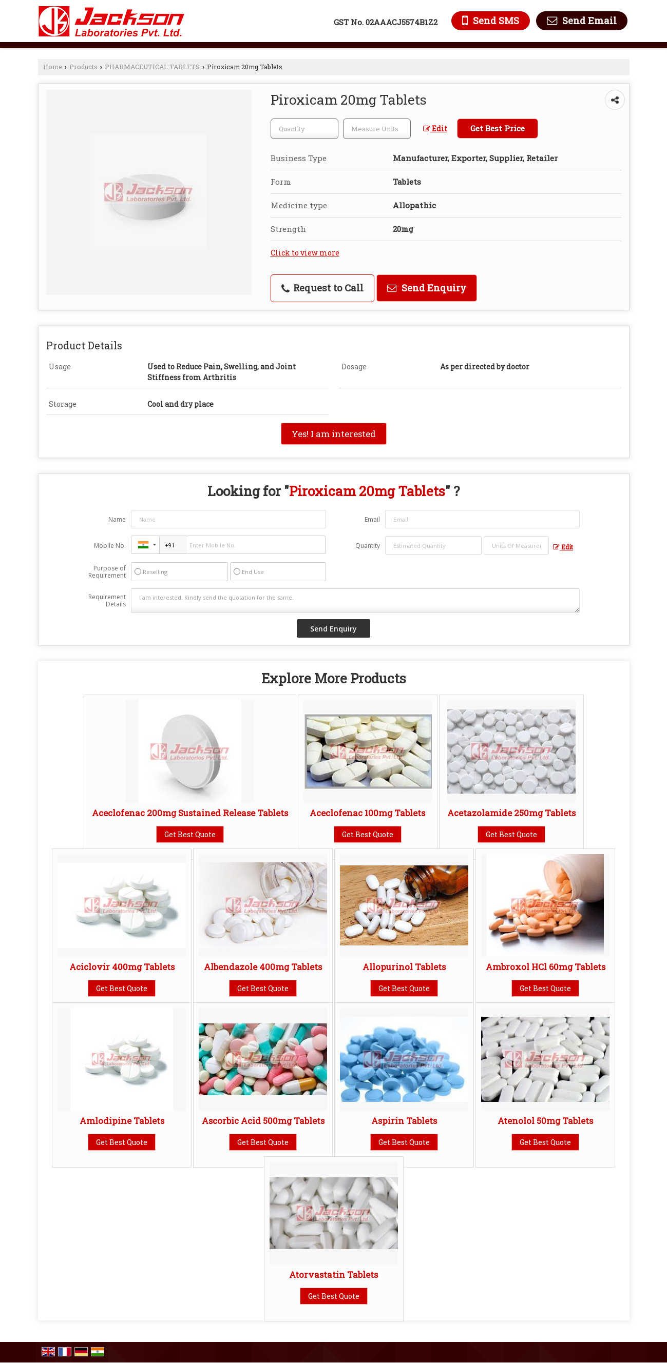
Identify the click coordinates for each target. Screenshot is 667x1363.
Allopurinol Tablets (404, 967)
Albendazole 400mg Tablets (263, 967)
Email (372, 519)
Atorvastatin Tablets (333, 1274)
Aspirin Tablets (404, 1121)
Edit (435, 128)
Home (52, 67)
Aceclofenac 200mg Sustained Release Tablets (190, 813)
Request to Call (322, 288)
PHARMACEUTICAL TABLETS (152, 67)
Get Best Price (497, 128)
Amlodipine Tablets (122, 1121)
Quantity (367, 545)
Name (117, 519)
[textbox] (377, 128)
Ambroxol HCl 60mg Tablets (545, 967)
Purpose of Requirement (107, 572)
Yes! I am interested (334, 434)
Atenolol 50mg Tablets (545, 1121)
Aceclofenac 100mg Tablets (367, 813)
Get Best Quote (190, 834)
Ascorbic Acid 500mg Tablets (263, 1121)
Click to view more (305, 253)
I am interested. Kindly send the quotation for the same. (355, 600)
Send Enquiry (426, 288)
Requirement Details (107, 601)
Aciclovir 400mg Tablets (122, 967)
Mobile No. (110, 545)
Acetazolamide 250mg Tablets (511, 813)
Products (83, 67)
